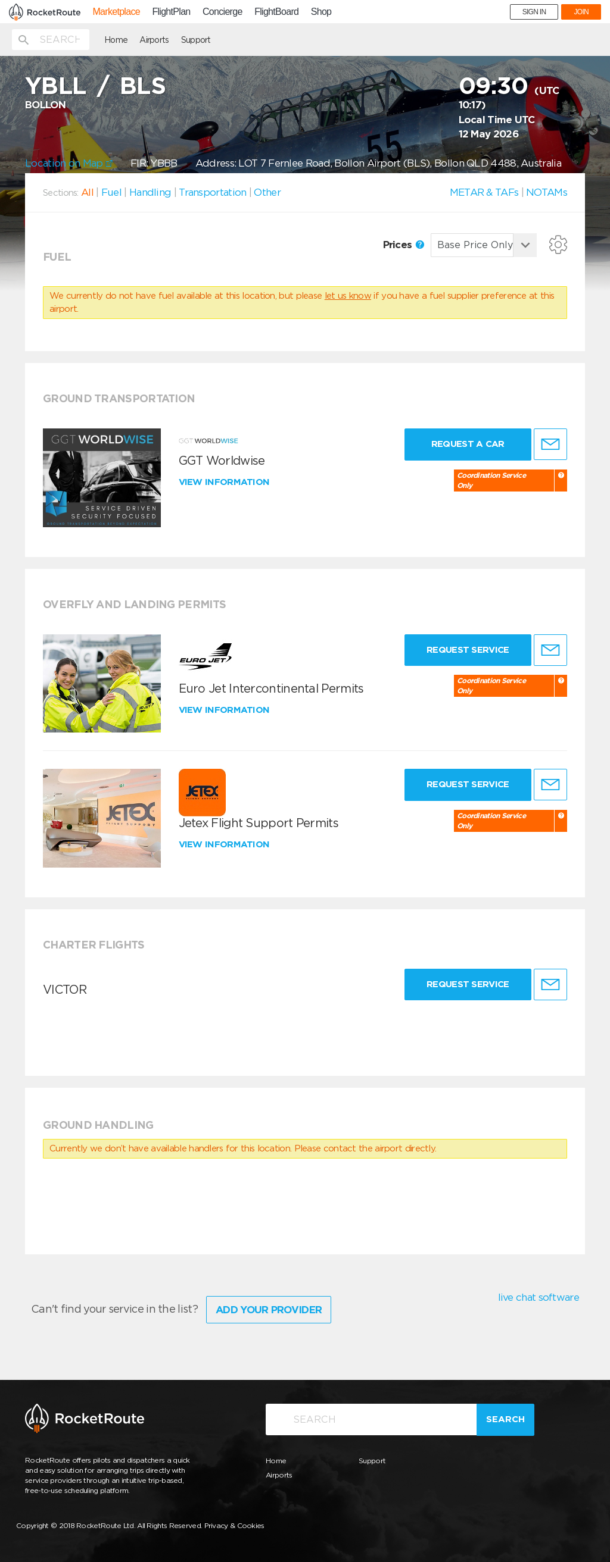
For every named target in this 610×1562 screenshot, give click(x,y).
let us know (348, 295)
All (87, 192)
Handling (150, 192)
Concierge (222, 12)
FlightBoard (276, 12)
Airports (154, 40)
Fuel (111, 192)
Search (505, 1419)
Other (267, 192)
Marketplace (115, 12)
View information (225, 482)
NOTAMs (546, 192)
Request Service (468, 649)
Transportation (212, 192)
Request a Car (468, 444)
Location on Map (69, 163)
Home (115, 40)
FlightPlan (171, 12)
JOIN (581, 12)
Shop (321, 12)
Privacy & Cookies (234, 1525)
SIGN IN (534, 12)
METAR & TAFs (484, 192)
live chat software (538, 1297)
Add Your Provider (269, 1310)
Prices (403, 245)
